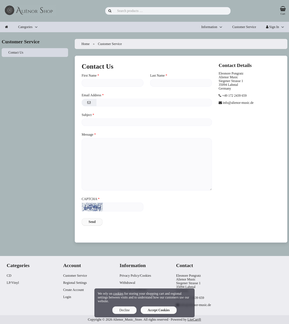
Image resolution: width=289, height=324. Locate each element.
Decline (124, 310)
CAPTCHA (89, 199)
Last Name (157, 75)
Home (85, 44)
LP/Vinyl (13, 282)
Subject (87, 115)
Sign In (272, 27)
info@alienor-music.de (238, 102)
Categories (25, 27)
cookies (118, 293)
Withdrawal (127, 282)
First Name (89, 75)
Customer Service (244, 27)
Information (209, 27)
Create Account (73, 290)
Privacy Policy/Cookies (135, 275)
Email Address (91, 95)
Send (92, 222)
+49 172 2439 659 (234, 95)
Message (87, 134)
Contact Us (15, 52)
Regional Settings (75, 282)
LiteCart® (194, 319)
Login (67, 297)
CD (9, 275)
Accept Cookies (159, 310)
